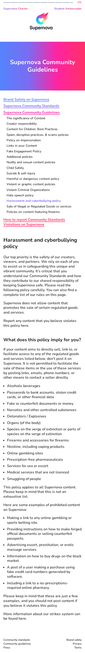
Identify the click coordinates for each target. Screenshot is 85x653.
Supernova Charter (15, 8)
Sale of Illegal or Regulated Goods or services (39, 207)
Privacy (77, 644)
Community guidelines (17, 644)
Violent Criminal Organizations (28, 190)
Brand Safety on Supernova (26, 99)
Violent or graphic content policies (31, 184)
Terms (78, 647)
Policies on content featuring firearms (33, 212)
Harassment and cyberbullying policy (34, 201)
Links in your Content (22, 146)
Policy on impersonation (24, 140)
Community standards (16, 640)
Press (6, 647)
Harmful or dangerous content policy (33, 179)
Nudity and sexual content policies (31, 162)
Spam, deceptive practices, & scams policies (38, 135)
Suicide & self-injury (21, 173)
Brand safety (74, 640)
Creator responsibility (22, 124)
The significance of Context (26, 118)
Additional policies (20, 157)
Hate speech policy (20, 195)
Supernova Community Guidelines (31, 112)
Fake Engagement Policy (24, 152)
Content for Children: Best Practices (32, 129)
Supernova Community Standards (31, 106)
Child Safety (15, 168)
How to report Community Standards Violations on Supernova (34, 222)
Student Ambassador (68, 8)
